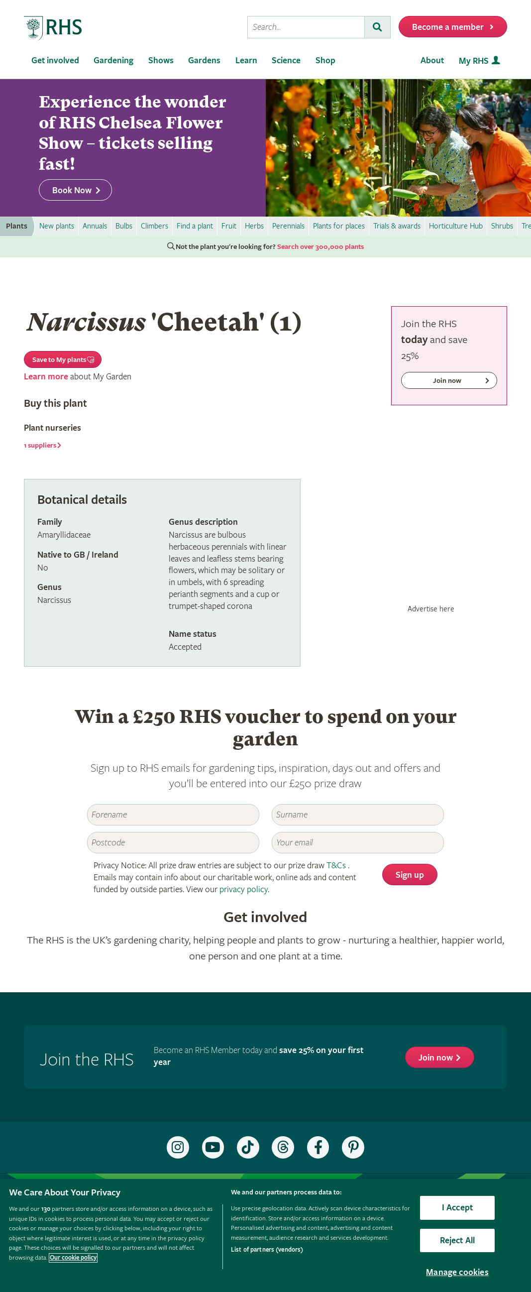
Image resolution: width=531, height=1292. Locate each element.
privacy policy (243, 889)
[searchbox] (306, 27)
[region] (265, 1235)
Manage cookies (457, 1272)
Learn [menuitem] (246, 60)
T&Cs (336, 865)
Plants (16, 226)
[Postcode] (173, 842)
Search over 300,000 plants (320, 246)
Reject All (457, 1240)
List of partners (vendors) (267, 1250)
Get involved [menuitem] (55, 60)
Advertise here (431, 608)
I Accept (457, 1207)
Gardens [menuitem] (204, 60)
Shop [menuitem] (325, 60)
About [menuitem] (432, 60)
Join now (436, 1058)
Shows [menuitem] (161, 60)
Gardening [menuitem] (113, 60)
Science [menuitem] (286, 60)
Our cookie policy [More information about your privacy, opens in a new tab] (73, 1258)
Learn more (46, 376)
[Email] (357, 842)
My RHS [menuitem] (474, 61)
